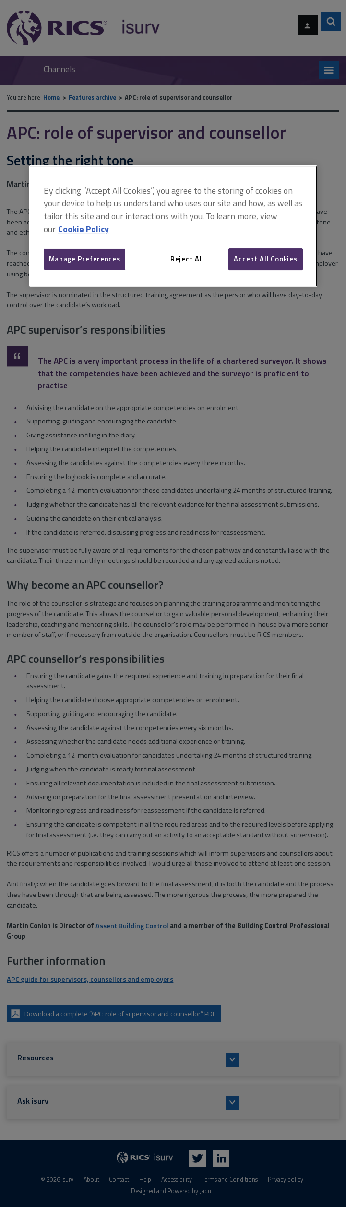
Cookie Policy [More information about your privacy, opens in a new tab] (83, 229)
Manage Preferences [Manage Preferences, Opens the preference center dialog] (84, 258)
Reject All (187, 258)
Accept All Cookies (265, 258)
